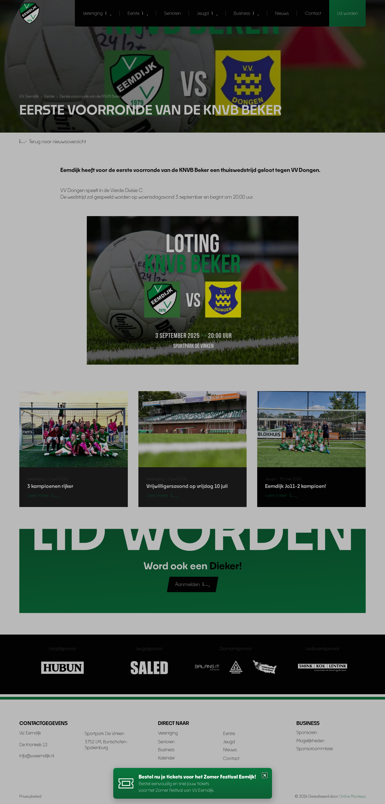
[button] (265, 775)
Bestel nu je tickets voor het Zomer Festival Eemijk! (198, 777)
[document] (192, 402)
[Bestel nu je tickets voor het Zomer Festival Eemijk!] (126, 783)
